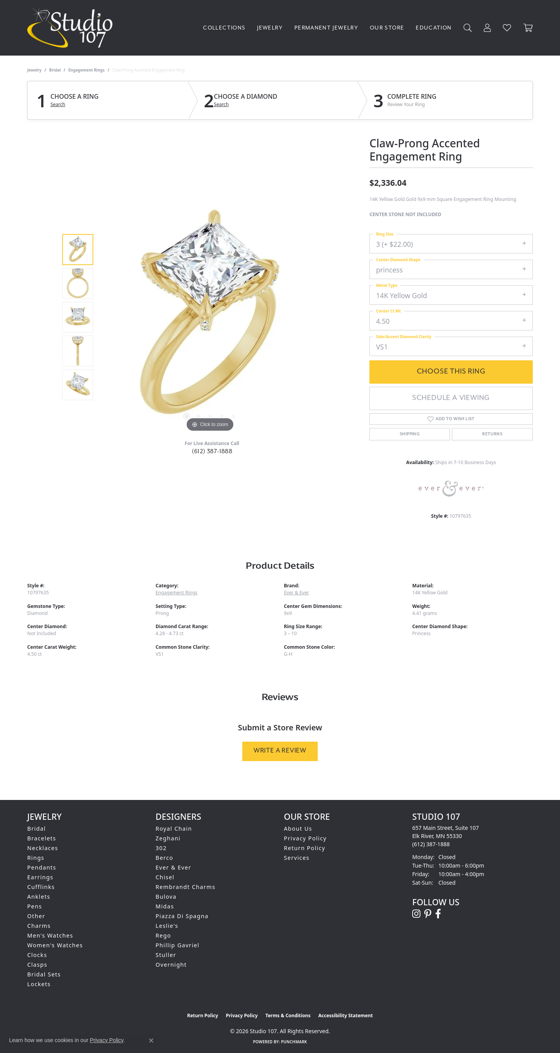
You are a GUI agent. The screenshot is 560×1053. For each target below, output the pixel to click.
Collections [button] (224, 28)
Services (297, 857)
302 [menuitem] (161, 848)
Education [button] (434, 28)
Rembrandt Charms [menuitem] (185, 887)
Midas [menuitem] (165, 906)
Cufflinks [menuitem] (41, 887)
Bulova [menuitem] (166, 896)
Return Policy (305, 848)
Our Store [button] (387, 28)
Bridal (55, 70)
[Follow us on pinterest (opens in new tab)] (427, 914)
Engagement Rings (86, 70)
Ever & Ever (296, 592)
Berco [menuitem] (164, 857)
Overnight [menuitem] (171, 964)
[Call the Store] (431, 844)
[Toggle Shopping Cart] (528, 27)
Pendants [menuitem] (41, 867)
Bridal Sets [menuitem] (44, 974)
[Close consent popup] (151, 1040)
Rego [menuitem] (163, 935)
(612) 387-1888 (212, 451)
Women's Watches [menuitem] (55, 945)
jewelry (34, 70)
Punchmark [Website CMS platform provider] (294, 1041)
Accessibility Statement (345, 1015)
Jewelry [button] (270, 28)
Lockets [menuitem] (39, 984)
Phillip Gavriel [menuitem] (178, 945)
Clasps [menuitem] (37, 964)
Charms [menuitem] (39, 925)
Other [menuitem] (36, 916)
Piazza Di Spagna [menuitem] (182, 916)
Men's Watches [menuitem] (50, 935)
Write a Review (280, 750)
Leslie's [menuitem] (167, 925)
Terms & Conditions (288, 1015)
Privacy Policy (305, 838)
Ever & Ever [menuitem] (173, 867)
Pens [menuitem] (34, 906)
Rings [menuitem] (35, 857)
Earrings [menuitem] (40, 877)
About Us (298, 828)
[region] (210, 317)
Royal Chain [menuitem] (174, 828)
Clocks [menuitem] (37, 955)
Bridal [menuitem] (36, 828)
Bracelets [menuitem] (41, 838)
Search (58, 104)
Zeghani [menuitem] (168, 838)
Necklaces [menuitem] (42, 848)
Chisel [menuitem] (165, 877)
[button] (468, 27)
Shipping (410, 434)
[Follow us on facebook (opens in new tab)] (438, 914)
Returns (492, 434)
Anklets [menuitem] (38, 896)
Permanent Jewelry (326, 28)
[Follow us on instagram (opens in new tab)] (416, 914)
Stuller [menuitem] (166, 955)
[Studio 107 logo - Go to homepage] (71, 28)
